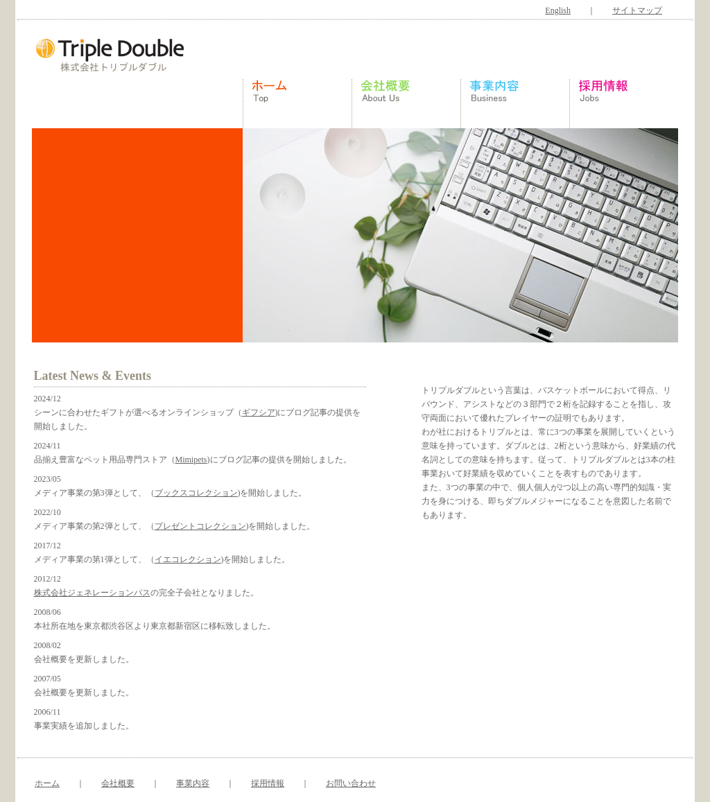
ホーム (47, 783)
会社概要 (118, 783)
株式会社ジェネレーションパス (92, 593)
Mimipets (191, 459)
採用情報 (267, 783)
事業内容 (192, 783)
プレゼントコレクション (200, 526)
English (558, 10)
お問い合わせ (351, 783)
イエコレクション (188, 559)
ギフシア (258, 412)
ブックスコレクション (196, 493)
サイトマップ (637, 10)
